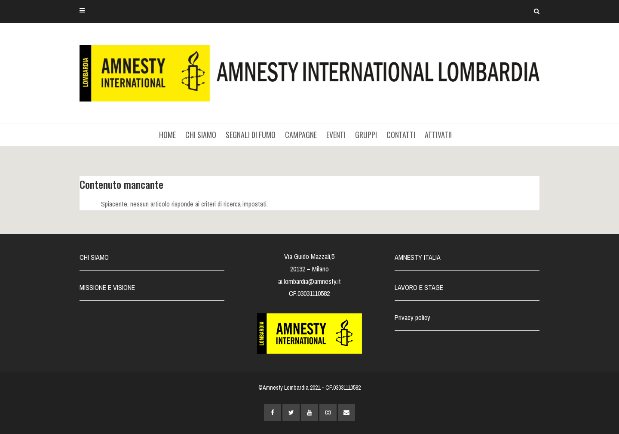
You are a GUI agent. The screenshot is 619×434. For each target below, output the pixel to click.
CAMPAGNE (301, 134)
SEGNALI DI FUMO (251, 134)
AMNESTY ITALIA (418, 257)
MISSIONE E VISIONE (107, 287)
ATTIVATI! (438, 134)
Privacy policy (412, 317)
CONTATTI (400, 134)
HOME (167, 134)
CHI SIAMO (200, 134)
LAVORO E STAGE (419, 287)
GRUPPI (366, 134)
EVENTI (336, 134)
